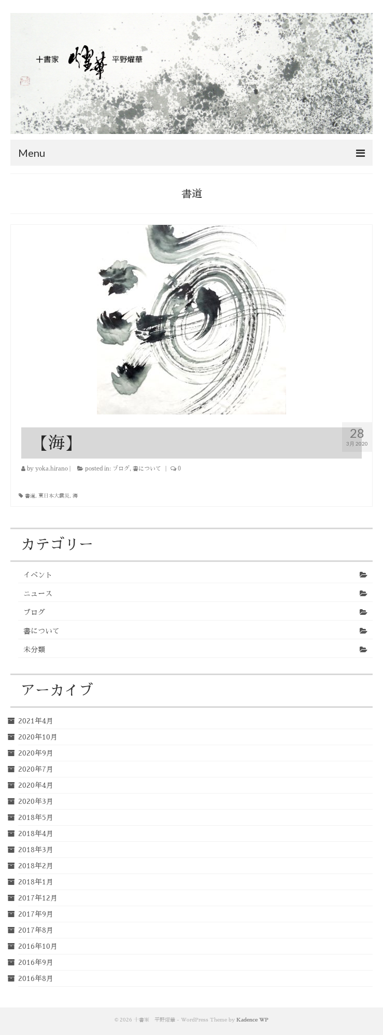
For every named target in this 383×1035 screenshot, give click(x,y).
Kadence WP (252, 1020)
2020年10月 (38, 737)
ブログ (121, 469)
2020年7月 (35, 769)
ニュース (37, 593)
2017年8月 (35, 930)
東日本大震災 (53, 496)
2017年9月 (35, 914)
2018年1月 (35, 881)
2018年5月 (35, 817)
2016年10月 (38, 946)
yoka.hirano (51, 469)
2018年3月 (35, 849)
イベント (37, 575)
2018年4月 (35, 833)
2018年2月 (35, 865)
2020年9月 (35, 753)
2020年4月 (35, 785)
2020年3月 (35, 801)
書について (147, 469)
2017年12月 (38, 898)
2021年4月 (35, 720)
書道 (30, 496)
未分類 (34, 649)
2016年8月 (35, 978)
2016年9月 (35, 962)
